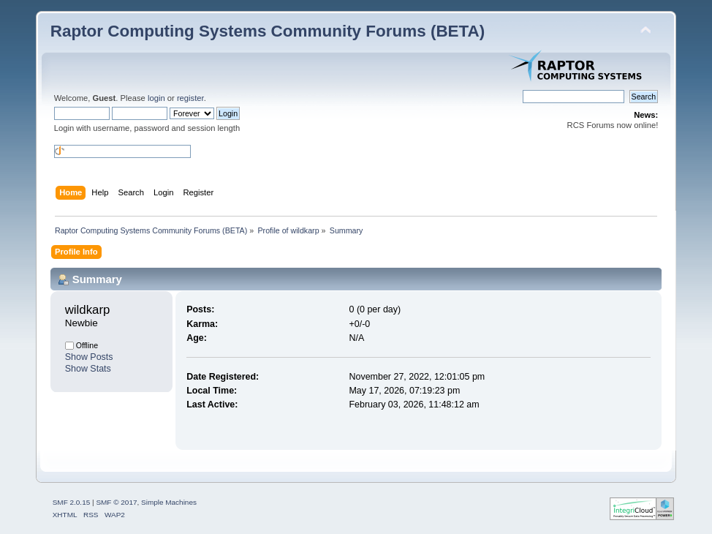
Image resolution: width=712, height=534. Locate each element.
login (156, 98)
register (190, 98)
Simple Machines (169, 502)
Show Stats (88, 369)
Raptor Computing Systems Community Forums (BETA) (267, 31)
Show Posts (89, 357)
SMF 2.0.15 (72, 502)
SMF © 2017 (116, 502)
